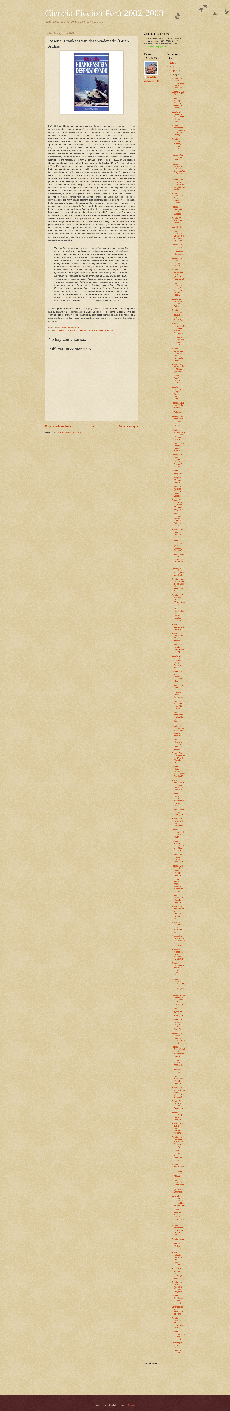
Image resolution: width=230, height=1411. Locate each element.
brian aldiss (62, 330)
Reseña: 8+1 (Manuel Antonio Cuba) (177, 533)
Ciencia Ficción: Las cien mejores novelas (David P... (178, 614)
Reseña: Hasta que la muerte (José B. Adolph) (178, 1128)
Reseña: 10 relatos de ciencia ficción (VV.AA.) (177, 1024)
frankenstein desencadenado (100, 330)
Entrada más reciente (58, 426)
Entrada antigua (128, 426)
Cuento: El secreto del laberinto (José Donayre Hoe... (178, 662)
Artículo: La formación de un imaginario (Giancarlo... (178, 954)
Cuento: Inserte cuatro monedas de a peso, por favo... (178, 800)
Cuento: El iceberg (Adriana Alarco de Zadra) (177, 103)
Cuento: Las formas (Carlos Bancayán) (177, 858)
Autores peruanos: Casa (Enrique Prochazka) (178, 274)
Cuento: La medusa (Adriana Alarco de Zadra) (177, 491)
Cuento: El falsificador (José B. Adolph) (177, 898)
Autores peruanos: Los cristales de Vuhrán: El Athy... (178, 130)
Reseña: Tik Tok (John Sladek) (177, 220)
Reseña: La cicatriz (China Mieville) (177, 261)
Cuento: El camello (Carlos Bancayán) (177, 1104)
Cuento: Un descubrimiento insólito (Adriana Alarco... (178, 717)
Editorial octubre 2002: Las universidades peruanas (178, 1201)
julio (174, 75)
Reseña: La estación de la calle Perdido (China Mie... (178, 912)
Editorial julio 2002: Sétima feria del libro (178, 1310)
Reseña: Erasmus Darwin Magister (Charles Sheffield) (177, 476)
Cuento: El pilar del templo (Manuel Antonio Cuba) (176, 519)
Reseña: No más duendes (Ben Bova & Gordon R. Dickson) (178, 461)
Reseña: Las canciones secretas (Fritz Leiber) (177, 421)
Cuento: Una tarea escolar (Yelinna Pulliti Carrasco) (177, 691)
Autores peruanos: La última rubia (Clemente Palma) (177, 354)
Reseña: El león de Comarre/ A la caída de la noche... (178, 846)
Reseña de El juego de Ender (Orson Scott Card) (178, 600)
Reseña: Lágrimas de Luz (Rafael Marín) (178, 833)
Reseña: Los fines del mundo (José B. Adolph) (177, 870)
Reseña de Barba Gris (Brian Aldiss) (177, 637)
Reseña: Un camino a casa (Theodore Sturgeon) (177, 249)
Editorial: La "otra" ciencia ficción (177, 379)
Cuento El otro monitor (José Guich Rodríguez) (178, 648)
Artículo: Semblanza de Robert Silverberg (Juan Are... (178, 785)
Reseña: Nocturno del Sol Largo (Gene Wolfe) (178, 1323)
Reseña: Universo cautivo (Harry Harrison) (177, 315)
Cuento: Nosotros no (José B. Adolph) (178, 1079)
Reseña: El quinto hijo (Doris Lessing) (177, 1115)
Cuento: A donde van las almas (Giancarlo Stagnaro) (177, 505)
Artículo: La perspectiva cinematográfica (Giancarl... (178, 940)
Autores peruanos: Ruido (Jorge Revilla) (177, 198)
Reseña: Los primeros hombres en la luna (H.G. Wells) (178, 184)
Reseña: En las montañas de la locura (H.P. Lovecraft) (178, 999)
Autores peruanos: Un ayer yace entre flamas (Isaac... (177, 289)
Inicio (94, 426)
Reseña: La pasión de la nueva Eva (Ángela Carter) (178, 1142)
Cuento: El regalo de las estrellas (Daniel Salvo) (178, 116)
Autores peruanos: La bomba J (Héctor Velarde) (178, 1230)
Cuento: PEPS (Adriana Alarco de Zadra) (178, 447)
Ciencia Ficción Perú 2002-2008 (104, 13)
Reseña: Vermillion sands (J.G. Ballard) (178, 210)
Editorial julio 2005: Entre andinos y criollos (178, 340)
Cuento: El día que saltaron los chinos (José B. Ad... (178, 758)
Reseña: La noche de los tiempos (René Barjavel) (178, 83)
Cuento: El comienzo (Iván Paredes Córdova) (177, 545)
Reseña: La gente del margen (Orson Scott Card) (178, 1038)
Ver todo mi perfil (151, 81)
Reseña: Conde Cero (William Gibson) (178, 1299)
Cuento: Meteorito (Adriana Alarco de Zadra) (177, 744)
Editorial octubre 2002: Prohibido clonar (177, 1155)
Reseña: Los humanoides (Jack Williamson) (178, 822)
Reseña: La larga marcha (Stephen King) (177, 676)
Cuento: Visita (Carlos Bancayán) (178, 812)
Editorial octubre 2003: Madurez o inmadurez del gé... (177, 885)
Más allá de (177, 227)
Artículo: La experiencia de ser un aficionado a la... (178, 927)
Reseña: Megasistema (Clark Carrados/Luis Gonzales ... (178, 170)
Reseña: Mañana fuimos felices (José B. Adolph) (178, 771)
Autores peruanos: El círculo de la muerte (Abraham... (178, 328)
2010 (172, 63)
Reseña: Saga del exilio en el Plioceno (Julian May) (178, 368)
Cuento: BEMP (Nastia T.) (178, 93)
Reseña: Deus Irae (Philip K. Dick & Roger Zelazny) (178, 407)
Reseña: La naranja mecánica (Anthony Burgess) (177, 1287)
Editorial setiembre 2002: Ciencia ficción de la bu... (178, 1215)
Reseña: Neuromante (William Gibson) (178, 1335)
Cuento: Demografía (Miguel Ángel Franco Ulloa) (178, 393)
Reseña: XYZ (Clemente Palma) (177, 157)
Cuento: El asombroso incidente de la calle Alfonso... (178, 731)
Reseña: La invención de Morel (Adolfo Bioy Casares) (178, 1092)
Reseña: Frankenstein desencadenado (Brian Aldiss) (178, 1170)
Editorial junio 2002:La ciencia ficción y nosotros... (177, 1347)
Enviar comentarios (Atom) (69, 432)
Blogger (131, 1405)
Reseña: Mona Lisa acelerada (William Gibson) (178, 1244)
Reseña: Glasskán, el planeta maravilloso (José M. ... (178, 1051)
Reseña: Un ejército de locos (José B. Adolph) (178, 571)
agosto (175, 70)
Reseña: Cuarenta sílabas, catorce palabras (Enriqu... (177, 145)
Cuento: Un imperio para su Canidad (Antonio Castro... (178, 435)
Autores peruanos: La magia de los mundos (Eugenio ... (178, 236)
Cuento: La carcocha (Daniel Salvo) (177, 302)
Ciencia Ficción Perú (77, 330)
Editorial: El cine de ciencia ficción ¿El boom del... (178, 1273)
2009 (172, 67)
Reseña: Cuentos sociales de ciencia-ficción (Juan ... (178, 985)
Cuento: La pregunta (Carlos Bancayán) (177, 1012)
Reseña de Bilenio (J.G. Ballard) (178, 626)
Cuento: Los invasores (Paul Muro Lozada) (178, 704)
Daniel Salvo (153, 77)
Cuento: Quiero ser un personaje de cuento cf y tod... (178, 559)
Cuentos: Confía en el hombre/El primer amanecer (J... (178, 969)
